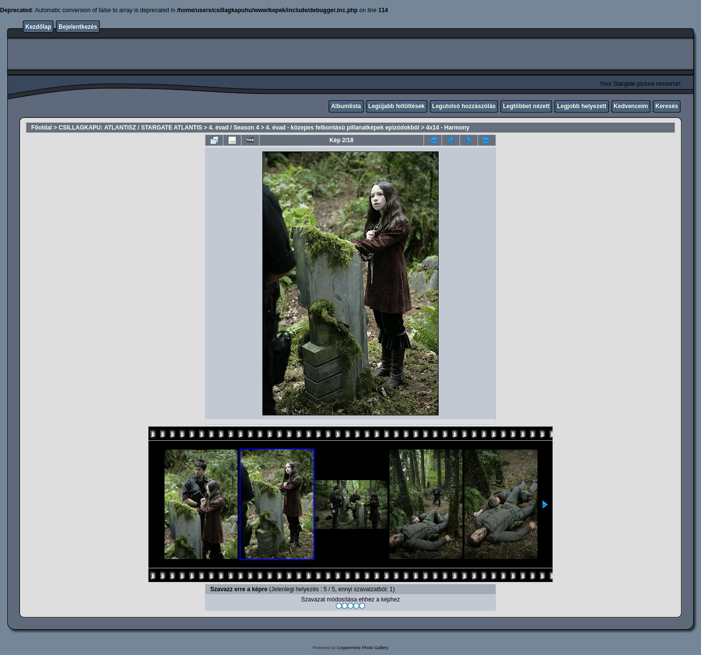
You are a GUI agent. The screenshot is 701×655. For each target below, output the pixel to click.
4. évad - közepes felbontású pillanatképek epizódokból (342, 127)
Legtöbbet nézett (526, 106)
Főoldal (41, 127)
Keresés (666, 106)
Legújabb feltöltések (397, 106)
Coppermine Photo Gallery (362, 647)
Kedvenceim (631, 106)
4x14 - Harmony (447, 127)
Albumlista (346, 106)
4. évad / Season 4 (234, 127)
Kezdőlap (38, 26)
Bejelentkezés (77, 26)
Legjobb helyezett (581, 106)
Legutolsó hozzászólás (464, 106)
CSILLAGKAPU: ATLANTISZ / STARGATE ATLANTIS (130, 127)
